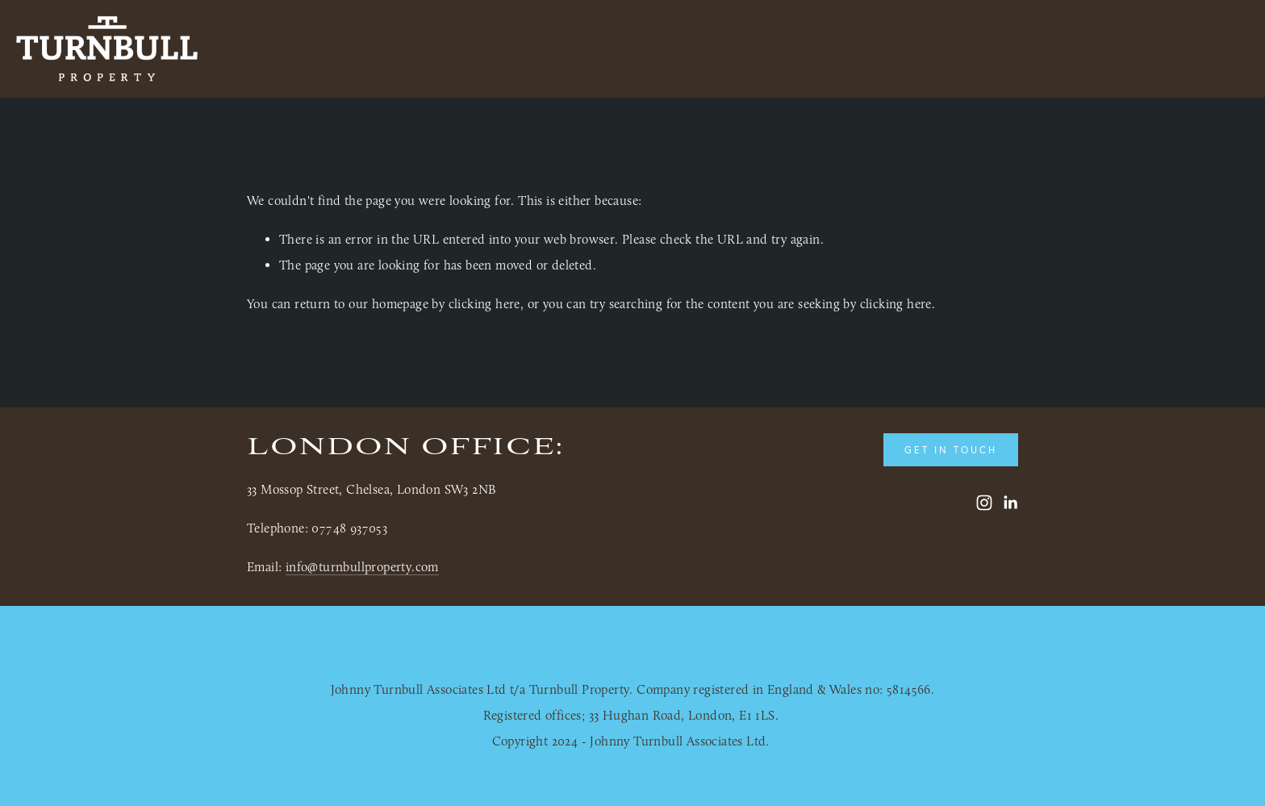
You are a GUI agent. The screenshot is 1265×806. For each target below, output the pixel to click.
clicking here (484, 303)
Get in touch (950, 450)
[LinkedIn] (1010, 503)
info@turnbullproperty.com (362, 566)
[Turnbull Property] (984, 503)
